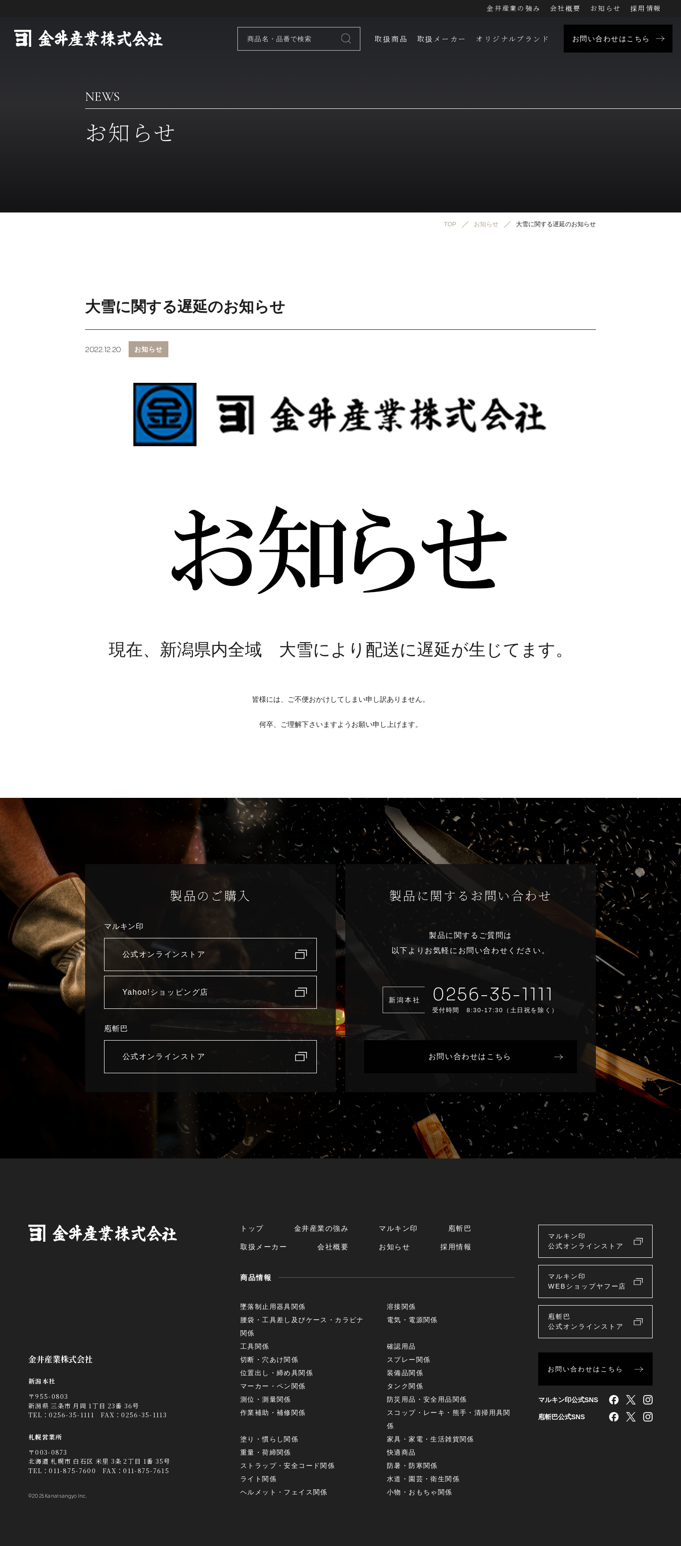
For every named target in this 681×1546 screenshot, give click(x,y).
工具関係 (255, 1346)
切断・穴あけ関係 (269, 1359)
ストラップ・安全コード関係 (287, 1465)
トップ (252, 1228)
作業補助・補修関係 (273, 1412)
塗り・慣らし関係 (269, 1439)
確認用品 (401, 1346)
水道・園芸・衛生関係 (423, 1479)
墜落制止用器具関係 (273, 1306)
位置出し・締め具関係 (276, 1373)
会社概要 (565, 8)
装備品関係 (405, 1373)
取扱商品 (391, 38)
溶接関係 (401, 1306)
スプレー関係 (408, 1359)
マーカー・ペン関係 (273, 1386)
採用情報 (645, 8)
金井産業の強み (514, 8)
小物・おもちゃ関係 (420, 1492)
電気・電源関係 (412, 1320)
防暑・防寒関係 (412, 1465)
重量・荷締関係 (265, 1452)
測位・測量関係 (265, 1399)
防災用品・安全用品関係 (427, 1399)
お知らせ (605, 8)
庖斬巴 (460, 1228)
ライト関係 (258, 1479)
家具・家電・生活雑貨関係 (430, 1439)
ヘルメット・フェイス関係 (284, 1492)
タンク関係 (405, 1386)
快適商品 (401, 1452)
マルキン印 (398, 1228)
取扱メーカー (441, 38)
